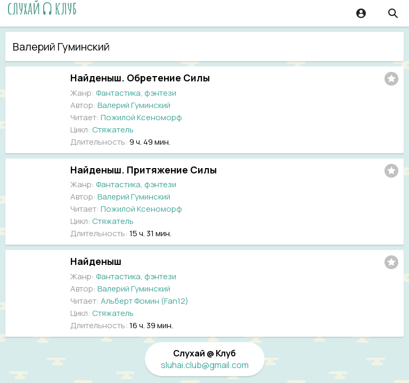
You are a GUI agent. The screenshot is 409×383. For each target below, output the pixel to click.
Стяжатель (113, 129)
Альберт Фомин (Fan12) (145, 300)
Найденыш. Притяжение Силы (143, 169)
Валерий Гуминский (133, 105)
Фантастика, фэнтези (136, 92)
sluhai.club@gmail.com (205, 365)
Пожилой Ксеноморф (141, 117)
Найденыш (95, 261)
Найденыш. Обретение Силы (140, 77)
